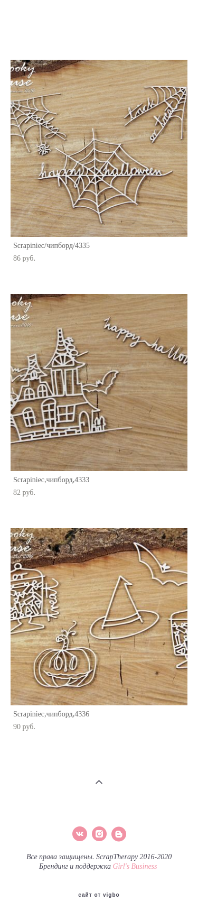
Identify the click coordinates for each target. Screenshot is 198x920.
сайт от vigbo (98, 895)
